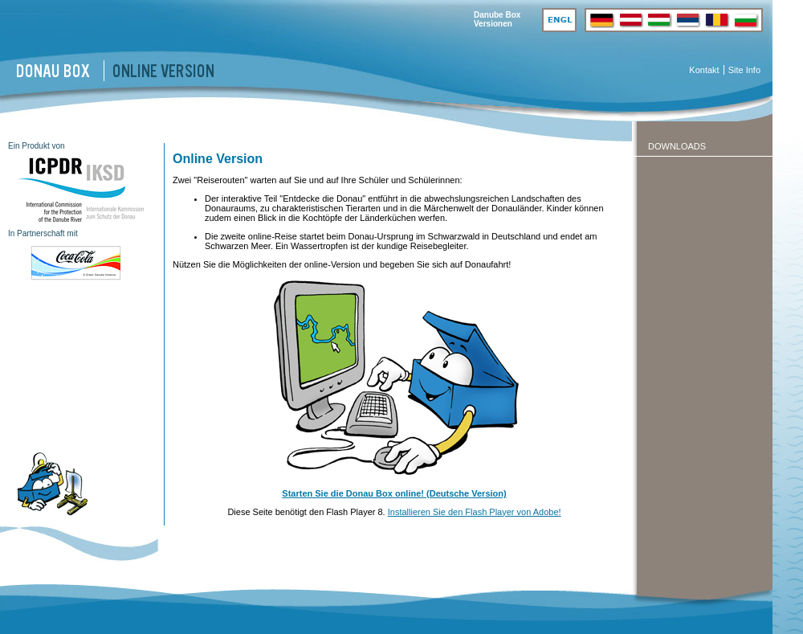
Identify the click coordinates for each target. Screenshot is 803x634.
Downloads (677, 146)
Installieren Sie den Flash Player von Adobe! (474, 512)
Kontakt (704, 70)
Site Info (744, 70)
